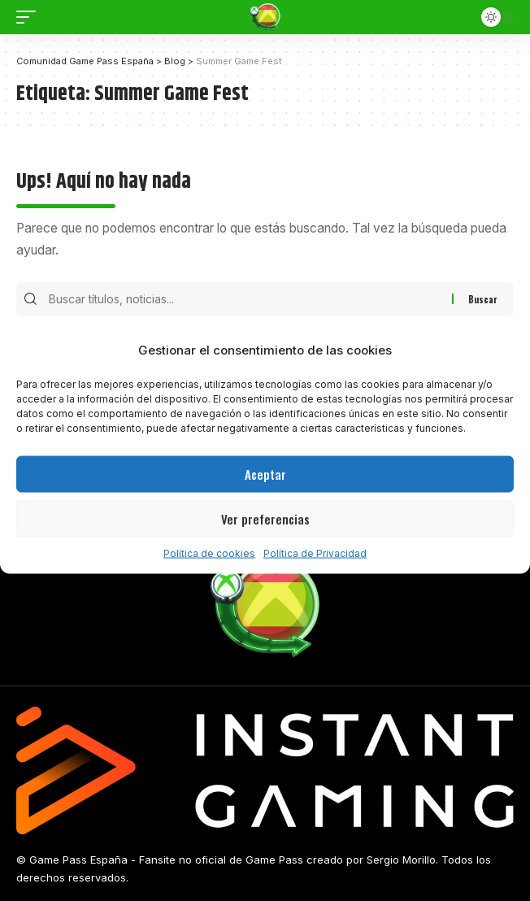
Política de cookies (209, 552)
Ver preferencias (265, 519)
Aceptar (265, 474)
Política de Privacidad (315, 552)
